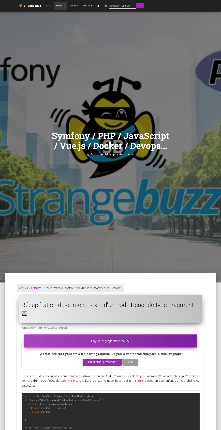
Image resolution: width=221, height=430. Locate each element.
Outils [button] (73, 6)
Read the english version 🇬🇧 (102, 362)
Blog (48, 6)
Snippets (60, 6)
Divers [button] (87, 6)
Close (130, 362)
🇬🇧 (105, 6)
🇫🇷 (98, 6)
